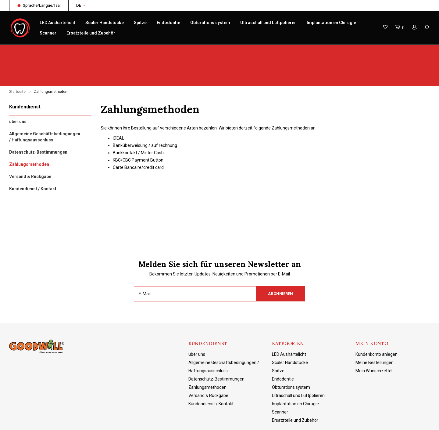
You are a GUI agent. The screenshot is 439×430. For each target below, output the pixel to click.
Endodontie (168, 22)
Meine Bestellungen (374, 333)
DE (80, 5)
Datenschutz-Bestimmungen (38, 123)
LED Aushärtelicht (57, 22)
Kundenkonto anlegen (376, 325)
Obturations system (210, 22)
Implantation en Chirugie (331, 22)
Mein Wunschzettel (373, 341)
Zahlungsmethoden (50, 63)
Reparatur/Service (146, 51)
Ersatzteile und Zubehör (90, 33)
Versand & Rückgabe (30, 147)
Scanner (48, 33)
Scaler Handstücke (104, 22)
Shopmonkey (148, 421)
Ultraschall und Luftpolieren (268, 22)
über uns (18, 92)
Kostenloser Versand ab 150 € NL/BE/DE (390, 51)
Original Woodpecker (32, 51)
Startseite (17, 63)
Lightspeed (105, 421)
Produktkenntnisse (259, 51)
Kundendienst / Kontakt (32, 160)
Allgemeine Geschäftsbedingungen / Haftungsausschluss (44, 108)
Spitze (140, 22)
